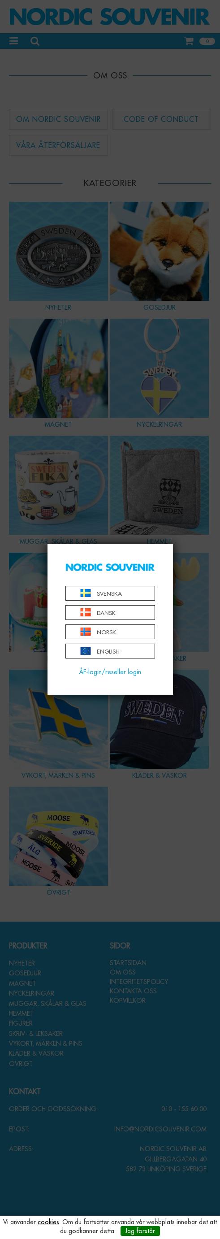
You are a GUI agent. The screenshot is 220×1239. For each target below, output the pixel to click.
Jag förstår (140, 1231)
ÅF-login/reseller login (110, 672)
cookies (48, 1222)
